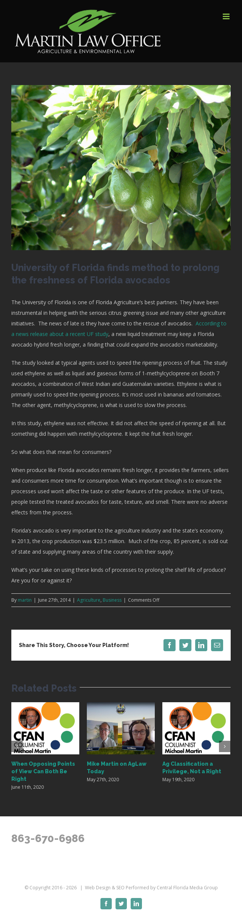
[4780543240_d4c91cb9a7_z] (121, 167)
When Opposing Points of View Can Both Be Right (43, 771)
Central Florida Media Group (187, 887)
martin (25, 600)
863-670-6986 (48, 838)
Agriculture (88, 600)
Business (112, 600)
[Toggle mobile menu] (227, 16)
